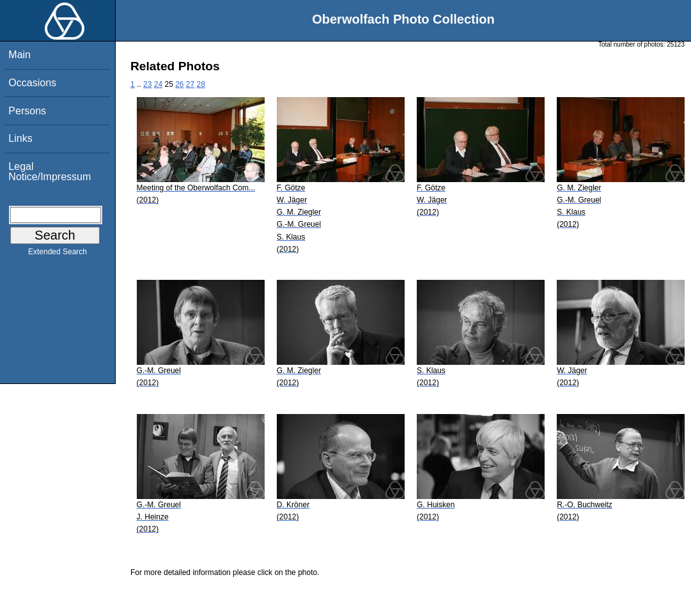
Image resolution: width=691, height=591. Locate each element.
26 (179, 84)
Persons (27, 110)
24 (158, 84)
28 (201, 84)
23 (147, 84)
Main (19, 54)
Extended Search (57, 254)
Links (20, 138)
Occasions (32, 82)
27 (190, 84)
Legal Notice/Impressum (49, 171)
